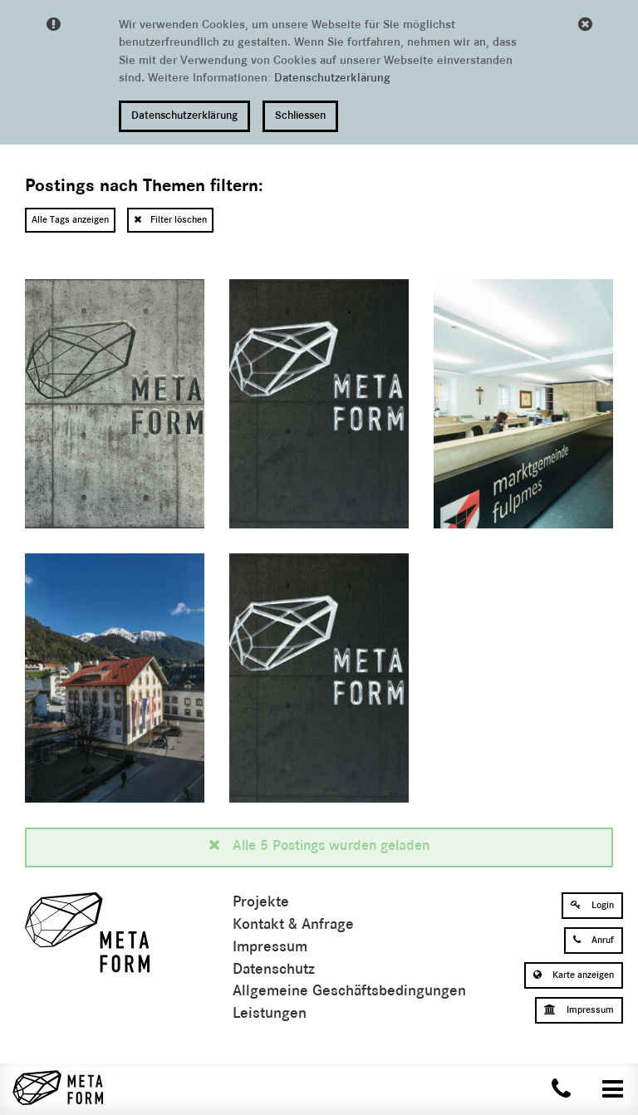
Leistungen (270, 1014)
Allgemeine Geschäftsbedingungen (349, 992)
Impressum (270, 948)
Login (592, 905)
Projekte (261, 903)
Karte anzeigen (573, 975)
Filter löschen (170, 219)
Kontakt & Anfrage (293, 925)
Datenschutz (274, 970)
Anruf (593, 940)
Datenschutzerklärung (332, 78)
